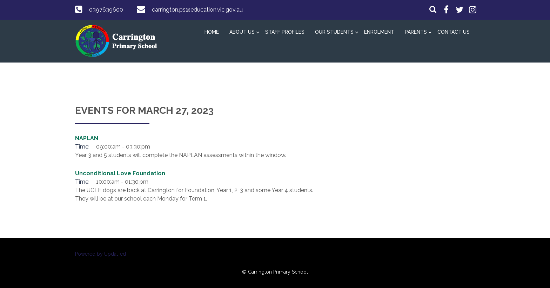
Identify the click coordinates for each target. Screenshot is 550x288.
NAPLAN (86, 138)
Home (211, 32)
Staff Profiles (284, 32)
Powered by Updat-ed (100, 254)
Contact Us (453, 32)
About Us (242, 32)
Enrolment (379, 32)
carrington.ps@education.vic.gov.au (197, 9)
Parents (416, 32)
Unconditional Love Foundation (120, 173)
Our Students (334, 32)
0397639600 (106, 9)
